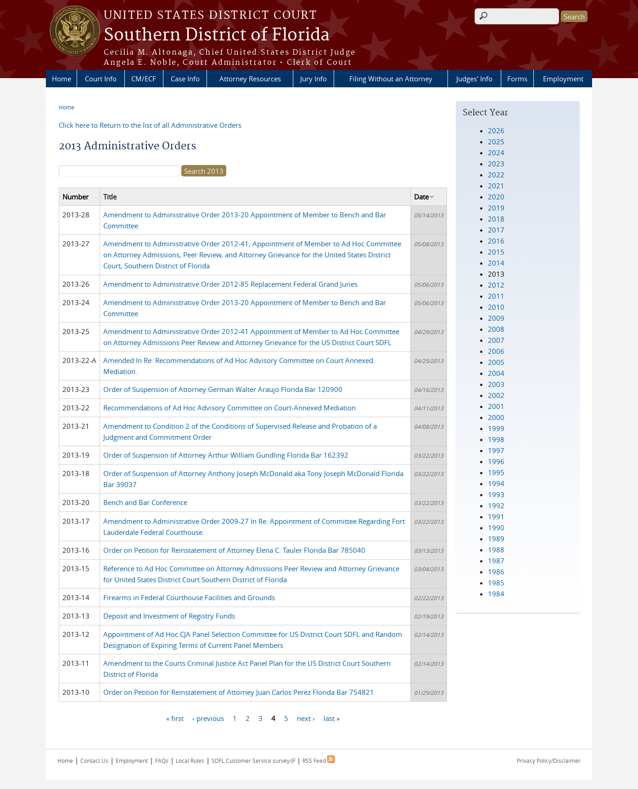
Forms (517, 78)
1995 (496, 472)
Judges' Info (474, 78)
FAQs (161, 760)
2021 (496, 185)
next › (306, 717)
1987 (496, 560)
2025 (496, 141)
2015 (496, 251)
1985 (496, 582)
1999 (496, 428)
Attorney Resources (250, 78)
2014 (496, 262)
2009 (496, 318)
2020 (496, 196)
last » (332, 717)
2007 (496, 340)
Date (424, 196)
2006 (496, 351)
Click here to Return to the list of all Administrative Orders (150, 125)
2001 (496, 406)
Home (61, 78)
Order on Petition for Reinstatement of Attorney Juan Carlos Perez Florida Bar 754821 (238, 692)
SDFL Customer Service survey (253, 760)
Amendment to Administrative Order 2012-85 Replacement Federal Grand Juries (230, 284)
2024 (496, 152)
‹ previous (208, 717)
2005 (496, 362)
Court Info (101, 78)
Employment (563, 78)
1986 (496, 571)
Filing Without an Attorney (390, 78)
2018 (496, 218)
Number (75, 196)
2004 (496, 373)
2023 (496, 163)
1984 (496, 593)
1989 (496, 538)
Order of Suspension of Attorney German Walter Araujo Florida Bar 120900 (222, 389)
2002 (496, 395)
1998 (496, 439)
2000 (496, 417)
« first (175, 717)
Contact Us (94, 760)
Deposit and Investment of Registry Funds (169, 615)
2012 (496, 284)
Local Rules (190, 760)
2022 (496, 174)
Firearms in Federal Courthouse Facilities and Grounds (189, 597)
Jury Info (313, 78)
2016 (496, 240)
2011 (496, 296)
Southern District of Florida (217, 35)
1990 (496, 527)
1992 (496, 505)
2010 (496, 307)
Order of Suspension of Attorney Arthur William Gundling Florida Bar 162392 (225, 455)
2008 (496, 329)
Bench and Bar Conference (145, 502)
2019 (496, 207)
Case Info (185, 78)
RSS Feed (318, 760)
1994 (496, 483)
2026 (496, 130)
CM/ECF (143, 78)
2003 (496, 384)
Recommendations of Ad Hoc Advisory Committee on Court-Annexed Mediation (229, 407)
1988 (496, 549)
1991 (496, 516)
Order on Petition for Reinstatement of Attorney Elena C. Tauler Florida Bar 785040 (234, 550)
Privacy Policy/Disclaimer (549, 760)
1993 (496, 494)
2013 (496, 273)
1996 (496, 461)
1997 (496, 450)
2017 (496, 229)
